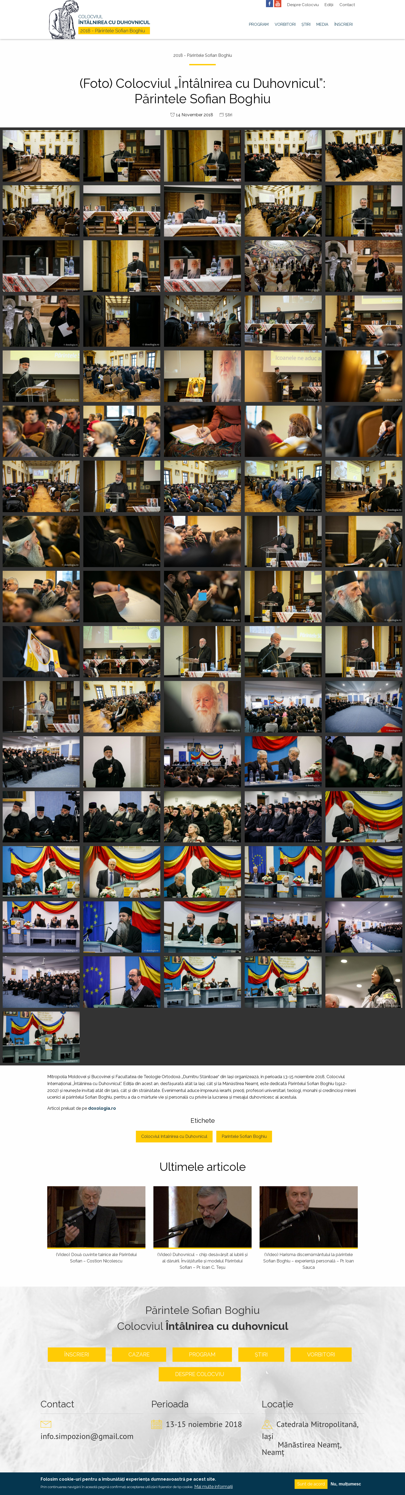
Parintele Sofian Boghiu (244, 1136)
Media (322, 24)
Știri (306, 24)
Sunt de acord (311, 1484)
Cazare (139, 1355)
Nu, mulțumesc (346, 1484)
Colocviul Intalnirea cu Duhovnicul (174, 1136)
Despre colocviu (199, 1374)
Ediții (329, 4)
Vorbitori (285, 24)
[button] (41, 155)
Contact (347, 4)
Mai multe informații (213, 1487)
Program (259, 24)
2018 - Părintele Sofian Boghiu (202, 55)
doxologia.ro (102, 1108)
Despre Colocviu (303, 4)
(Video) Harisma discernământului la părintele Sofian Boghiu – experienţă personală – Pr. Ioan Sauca (308, 1261)
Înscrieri (343, 24)
